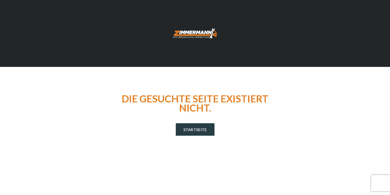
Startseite (195, 129)
